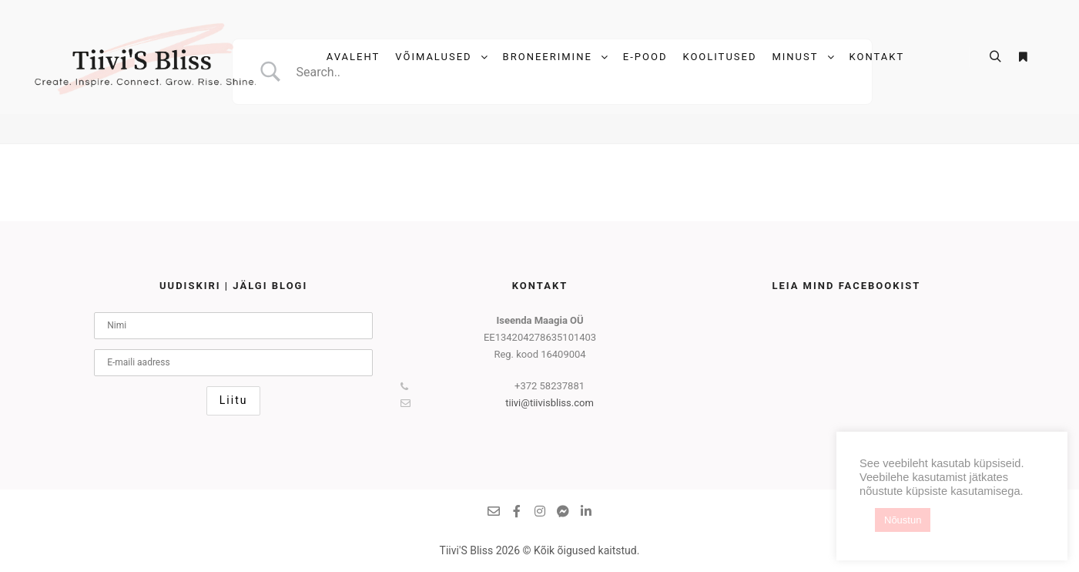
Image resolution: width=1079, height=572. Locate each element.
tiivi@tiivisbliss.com (497, 403)
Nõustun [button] (902, 520)
